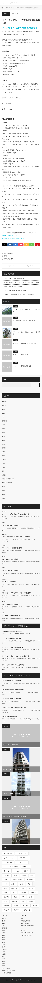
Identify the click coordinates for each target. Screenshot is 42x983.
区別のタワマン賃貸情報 (8, 970)
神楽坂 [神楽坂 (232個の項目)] (31, 901)
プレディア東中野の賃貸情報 (10, 559)
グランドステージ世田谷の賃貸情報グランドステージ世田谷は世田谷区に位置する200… (21, 551)
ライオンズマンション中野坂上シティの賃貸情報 (26, 310)
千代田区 (4, 421)
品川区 (3, 428)
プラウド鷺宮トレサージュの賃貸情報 (24, 320)
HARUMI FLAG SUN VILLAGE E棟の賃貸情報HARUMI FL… (16, 633)
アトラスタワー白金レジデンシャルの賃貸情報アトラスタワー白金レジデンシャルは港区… (21, 659)
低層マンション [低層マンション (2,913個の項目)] (17, 879)
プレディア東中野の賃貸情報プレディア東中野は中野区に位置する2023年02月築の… (21, 562)
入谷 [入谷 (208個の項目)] (5, 884)
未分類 (3, 448)
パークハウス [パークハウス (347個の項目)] (8, 862)
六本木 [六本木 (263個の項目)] (13, 884)
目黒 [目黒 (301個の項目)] (23, 901)
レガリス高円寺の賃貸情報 (20, 354)
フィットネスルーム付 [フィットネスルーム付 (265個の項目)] (11, 866)
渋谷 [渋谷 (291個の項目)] (30, 897)
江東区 (3, 463)
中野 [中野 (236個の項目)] (31, 875)
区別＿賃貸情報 (6, 968)
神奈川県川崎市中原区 (8, 479)
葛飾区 (3, 494)
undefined (4, 401)
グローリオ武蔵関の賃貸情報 (10, 525)
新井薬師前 (7, 259)
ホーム (23, 918)
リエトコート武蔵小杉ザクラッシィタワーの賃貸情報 (18, 294)
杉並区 (3, 452)
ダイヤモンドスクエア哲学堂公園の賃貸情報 (19, 28)
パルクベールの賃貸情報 (9, 581)
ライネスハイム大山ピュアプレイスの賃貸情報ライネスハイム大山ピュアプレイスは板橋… (21, 517)
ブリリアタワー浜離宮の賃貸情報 (11, 698)
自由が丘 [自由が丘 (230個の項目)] (6, 905)
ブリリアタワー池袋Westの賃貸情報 (12, 647)
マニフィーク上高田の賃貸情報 (22, 366)
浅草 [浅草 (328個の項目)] (23, 897)
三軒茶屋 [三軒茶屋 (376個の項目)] (6, 875)
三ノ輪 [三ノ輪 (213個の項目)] (26, 871)
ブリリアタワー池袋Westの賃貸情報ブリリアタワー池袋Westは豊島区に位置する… (20, 650)
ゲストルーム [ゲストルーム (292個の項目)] (8, 853)
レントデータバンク (9, 3)
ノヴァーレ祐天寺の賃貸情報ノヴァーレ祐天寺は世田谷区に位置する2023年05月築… (21, 574)
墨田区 (3, 432)
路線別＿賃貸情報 (6, 973)
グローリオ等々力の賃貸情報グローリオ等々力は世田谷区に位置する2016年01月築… (21, 608)
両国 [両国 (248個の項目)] (15, 875)
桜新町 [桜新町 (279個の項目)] (6, 892)
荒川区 (3, 490)
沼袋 (11, 259)
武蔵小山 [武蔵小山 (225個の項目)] (23, 892)
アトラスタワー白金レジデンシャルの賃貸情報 (15, 656)
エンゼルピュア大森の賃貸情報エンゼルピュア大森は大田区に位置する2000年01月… (21, 619)
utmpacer (10, 253)
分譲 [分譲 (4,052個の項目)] (21, 884)
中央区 (3, 409)
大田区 (3, 436)
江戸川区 (4, 459)
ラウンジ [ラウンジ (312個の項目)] (6, 871)
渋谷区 (3, 467)
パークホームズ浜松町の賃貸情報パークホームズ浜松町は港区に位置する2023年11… (21, 642)
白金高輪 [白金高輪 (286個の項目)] (14, 901)
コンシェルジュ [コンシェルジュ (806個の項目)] (22, 853)
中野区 (6, 13)
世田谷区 (4, 405)
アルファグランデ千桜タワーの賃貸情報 (14, 290)
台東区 (3, 425)
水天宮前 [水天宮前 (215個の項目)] (33, 892)
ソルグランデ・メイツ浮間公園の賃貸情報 (14, 707)
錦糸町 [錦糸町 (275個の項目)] (35, 905)
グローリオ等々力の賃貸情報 (10, 604)
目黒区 (3, 475)
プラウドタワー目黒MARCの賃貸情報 (13, 665)
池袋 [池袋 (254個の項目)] (15, 897)
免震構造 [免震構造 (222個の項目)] (30, 879)
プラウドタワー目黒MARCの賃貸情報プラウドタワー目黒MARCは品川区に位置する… (21, 668)
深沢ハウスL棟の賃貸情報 (9, 716)
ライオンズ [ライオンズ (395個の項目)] (25, 866)
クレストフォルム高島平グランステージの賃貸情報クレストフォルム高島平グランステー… (21, 596)
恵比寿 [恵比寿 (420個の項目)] (31, 888)
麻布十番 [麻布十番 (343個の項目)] (27, 910)
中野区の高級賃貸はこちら (10, 235)
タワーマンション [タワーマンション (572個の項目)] (9, 858)
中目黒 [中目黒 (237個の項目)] (24, 875)
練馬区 (3, 486)
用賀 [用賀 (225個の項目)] (5, 901)
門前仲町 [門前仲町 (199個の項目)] (6, 910)
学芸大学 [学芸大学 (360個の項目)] (14, 888)
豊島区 (3, 498)
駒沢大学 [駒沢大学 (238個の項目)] (17, 910)
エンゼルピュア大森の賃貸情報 (11, 615)
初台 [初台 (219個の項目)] (29, 884)
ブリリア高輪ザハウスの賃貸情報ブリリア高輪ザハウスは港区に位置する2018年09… (21, 684)
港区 (3, 471)
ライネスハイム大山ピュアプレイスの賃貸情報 (15, 514)
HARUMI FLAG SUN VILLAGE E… (12, 631)
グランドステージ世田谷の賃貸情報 (12, 548)
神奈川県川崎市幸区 (7, 482)
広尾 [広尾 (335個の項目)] (23, 888)
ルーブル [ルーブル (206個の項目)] (17, 871)
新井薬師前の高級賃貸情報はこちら (13, 238)
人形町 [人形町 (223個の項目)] (6, 879)
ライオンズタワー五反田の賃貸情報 (13, 278)
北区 (3, 417)
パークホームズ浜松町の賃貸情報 (11, 638)
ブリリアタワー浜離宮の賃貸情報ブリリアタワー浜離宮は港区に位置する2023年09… (21, 702)
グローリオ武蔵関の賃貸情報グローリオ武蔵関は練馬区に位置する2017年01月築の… (21, 529)
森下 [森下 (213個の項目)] (14, 892)
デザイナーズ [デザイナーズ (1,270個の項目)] (24, 858)
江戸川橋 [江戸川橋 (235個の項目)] (6, 897)
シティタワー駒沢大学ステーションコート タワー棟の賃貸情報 (21, 282)
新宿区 (3, 444)
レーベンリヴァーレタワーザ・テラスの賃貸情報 (16, 536)
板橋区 (3, 455)
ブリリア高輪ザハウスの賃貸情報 (11, 680)
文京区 (3, 440)
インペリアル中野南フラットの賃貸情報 (24, 343)
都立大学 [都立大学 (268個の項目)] (25, 905)
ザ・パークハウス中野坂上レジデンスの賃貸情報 (26, 333)
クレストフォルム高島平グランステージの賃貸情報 (16, 593)
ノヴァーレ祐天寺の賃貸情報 (10, 570)
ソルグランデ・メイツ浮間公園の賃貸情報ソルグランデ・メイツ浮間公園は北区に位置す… (21, 711)
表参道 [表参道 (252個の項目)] (16, 905)
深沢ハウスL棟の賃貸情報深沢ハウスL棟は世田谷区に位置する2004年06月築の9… (20, 720)
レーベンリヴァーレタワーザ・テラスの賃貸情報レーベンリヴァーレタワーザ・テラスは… (20, 540)
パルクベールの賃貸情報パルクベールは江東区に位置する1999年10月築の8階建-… (21, 585)
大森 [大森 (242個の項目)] (5, 888)
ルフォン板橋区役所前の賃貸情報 (13, 286)
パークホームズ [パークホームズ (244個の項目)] (22, 862)
